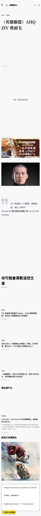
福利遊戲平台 (15, 495)
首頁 (2, 15)
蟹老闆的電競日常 (20, 211)
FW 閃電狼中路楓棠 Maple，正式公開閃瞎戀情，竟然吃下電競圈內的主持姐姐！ (19, 314)
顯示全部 (4, 287)
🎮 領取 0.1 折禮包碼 (9, 512)
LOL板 (8, 15)
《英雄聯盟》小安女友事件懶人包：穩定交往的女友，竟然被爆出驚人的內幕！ (20, 375)
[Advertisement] (20, 49)
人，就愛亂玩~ (12, 5)
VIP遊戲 (3, 416)
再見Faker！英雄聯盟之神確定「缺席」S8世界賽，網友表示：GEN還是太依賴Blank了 (19, 344)
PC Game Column (27, 504)
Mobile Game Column (11, 504)
